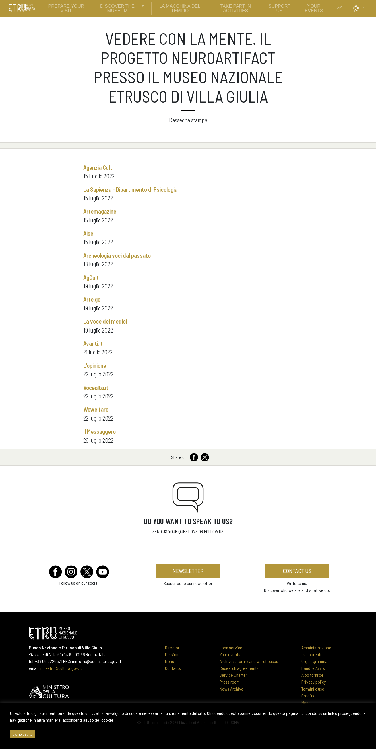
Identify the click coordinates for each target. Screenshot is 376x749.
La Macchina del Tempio (179, 8)
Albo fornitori (313, 675)
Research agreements (239, 668)
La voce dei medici (105, 321)
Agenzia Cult (97, 167)
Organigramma (314, 661)
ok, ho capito (22, 734)
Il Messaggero (99, 431)
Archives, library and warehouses (249, 661)
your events (314, 8)
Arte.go (91, 299)
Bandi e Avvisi (313, 668)
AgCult (91, 277)
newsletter (188, 570)
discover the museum (117, 8)
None (169, 661)
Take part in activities (235, 8)
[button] (365, 7)
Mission (171, 654)
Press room (230, 682)
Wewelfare (95, 409)
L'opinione (94, 365)
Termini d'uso (312, 688)
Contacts (173, 668)
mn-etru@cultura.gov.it (61, 668)
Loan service (231, 647)
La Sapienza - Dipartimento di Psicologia (130, 189)
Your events (230, 654)
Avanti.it (93, 343)
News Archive (231, 688)
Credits (307, 695)
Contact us (297, 570)
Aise (88, 233)
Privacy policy (313, 682)
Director (172, 647)
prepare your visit (66, 8)
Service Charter (233, 675)
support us (279, 8)
